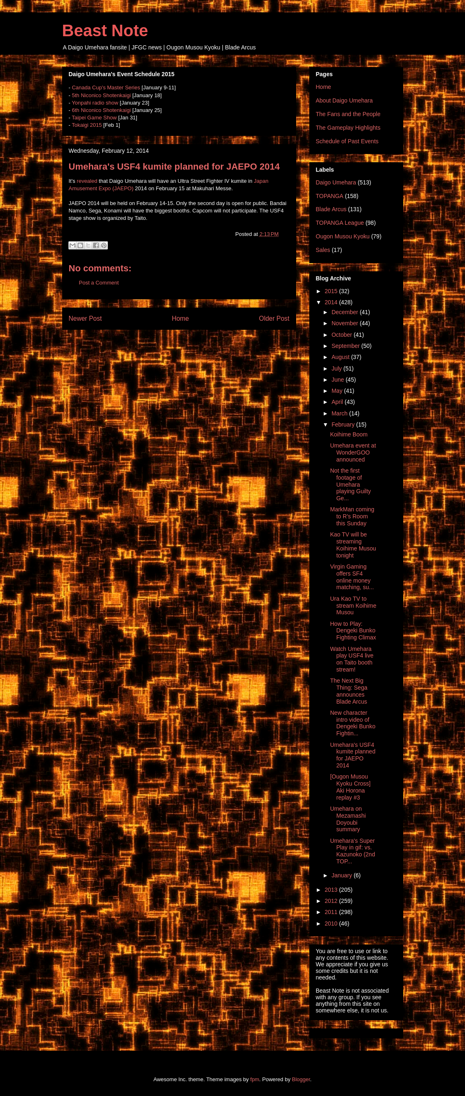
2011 (332, 912)
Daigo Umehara (336, 182)
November (346, 323)
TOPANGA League (340, 222)
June (339, 379)
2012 (332, 901)
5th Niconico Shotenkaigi (101, 95)
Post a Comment (99, 283)
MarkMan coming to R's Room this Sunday (352, 516)
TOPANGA (329, 196)
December (346, 312)
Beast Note (105, 30)
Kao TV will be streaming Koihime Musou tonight (353, 544)
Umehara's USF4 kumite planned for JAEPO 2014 (352, 755)
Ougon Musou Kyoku (343, 236)
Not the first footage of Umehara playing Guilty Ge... (350, 484)
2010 (332, 923)
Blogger (301, 1079)
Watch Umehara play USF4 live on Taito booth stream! (351, 659)
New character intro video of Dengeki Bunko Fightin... (352, 723)
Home (180, 318)
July (337, 368)
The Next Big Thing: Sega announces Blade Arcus (348, 690)
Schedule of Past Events (347, 141)
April (338, 402)
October (343, 334)
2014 (332, 302)
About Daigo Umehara (344, 100)
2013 (332, 889)
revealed (87, 181)
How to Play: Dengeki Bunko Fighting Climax (353, 630)
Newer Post (85, 318)
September (346, 346)
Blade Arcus (331, 209)
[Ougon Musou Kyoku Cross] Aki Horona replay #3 (350, 786)
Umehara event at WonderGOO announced (353, 452)
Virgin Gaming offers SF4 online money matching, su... (352, 576)
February (344, 424)
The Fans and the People (348, 114)
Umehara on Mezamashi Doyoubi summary (348, 818)
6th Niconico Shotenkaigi (101, 110)
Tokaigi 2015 (87, 125)
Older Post (274, 318)
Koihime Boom (348, 434)
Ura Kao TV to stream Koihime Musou (353, 605)
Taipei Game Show (94, 117)
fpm (254, 1079)
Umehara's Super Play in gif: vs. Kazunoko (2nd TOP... (352, 851)
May (338, 390)
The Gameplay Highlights (348, 127)
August (341, 357)
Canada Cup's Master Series (106, 87)
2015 (332, 291)
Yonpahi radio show (95, 103)
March (340, 413)
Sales (323, 250)
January (343, 875)
